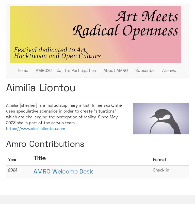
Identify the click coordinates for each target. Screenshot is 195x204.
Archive (169, 71)
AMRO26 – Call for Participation (66, 71)
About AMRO (116, 71)
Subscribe (145, 71)
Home (23, 71)
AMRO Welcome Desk (63, 172)
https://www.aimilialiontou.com (35, 129)
